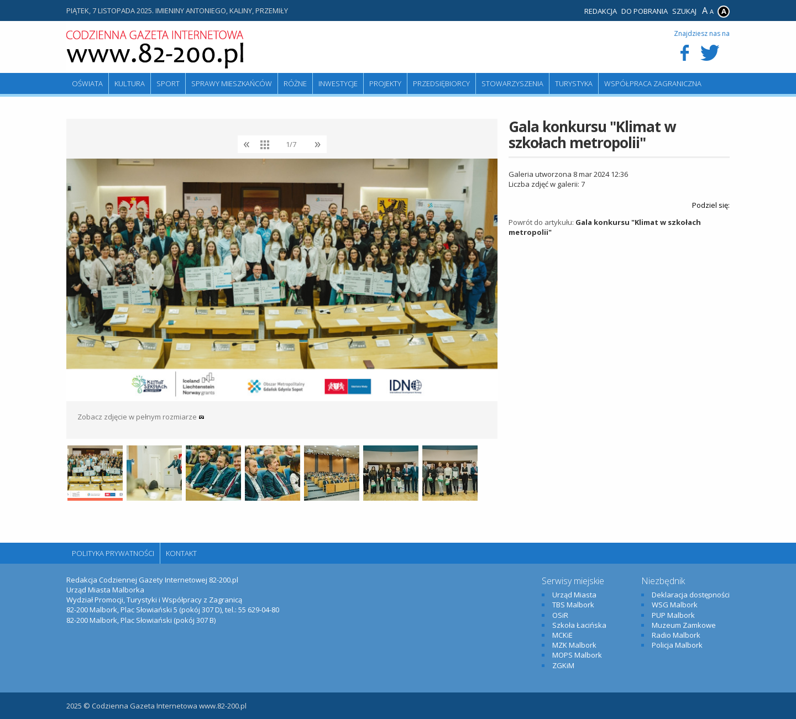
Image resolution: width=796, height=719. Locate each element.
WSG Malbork (675, 605)
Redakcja (600, 11)
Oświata (87, 83)
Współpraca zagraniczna (652, 83)
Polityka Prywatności (113, 553)
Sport (168, 83)
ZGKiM (563, 665)
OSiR (560, 615)
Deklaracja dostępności (691, 595)
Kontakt (181, 553)
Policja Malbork (677, 645)
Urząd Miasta (574, 595)
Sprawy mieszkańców (231, 83)
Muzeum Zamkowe (684, 625)
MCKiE (562, 635)
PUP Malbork (673, 615)
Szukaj (684, 11)
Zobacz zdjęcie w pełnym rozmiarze (141, 417)
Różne (295, 83)
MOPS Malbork (577, 655)
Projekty (385, 83)
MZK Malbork (574, 645)
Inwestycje (338, 83)
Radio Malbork (676, 635)
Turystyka (574, 83)
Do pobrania (644, 11)
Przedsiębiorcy (441, 83)
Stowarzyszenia (512, 83)
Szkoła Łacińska (579, 625)
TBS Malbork (573, 605)
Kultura (129, 83)
